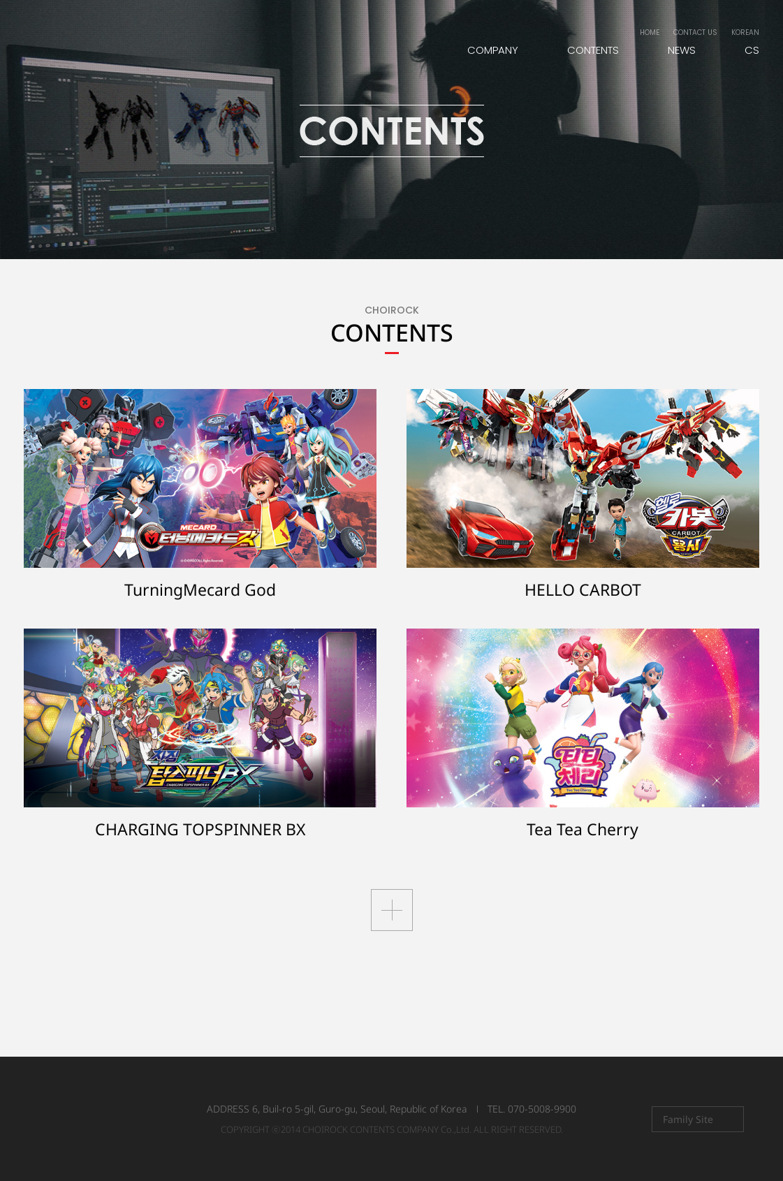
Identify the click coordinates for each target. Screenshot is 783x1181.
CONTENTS (593, 50)
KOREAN (745, 32)
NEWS (682, 50)
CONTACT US (695, 32)
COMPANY (492, 50)
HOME (649, 32)
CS (752, 50)
